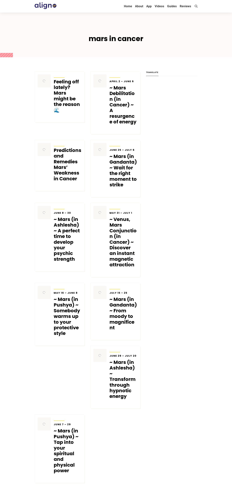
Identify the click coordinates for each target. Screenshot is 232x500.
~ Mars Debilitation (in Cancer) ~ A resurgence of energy (123, 102)
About (139, 6)
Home (128, 6)
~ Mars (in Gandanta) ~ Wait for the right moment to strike (123, 168)
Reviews (185, 6)
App (149, 6)
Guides (172, 6)
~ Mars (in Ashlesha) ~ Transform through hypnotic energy (123, 376)
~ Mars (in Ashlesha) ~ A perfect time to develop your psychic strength (68, 236)
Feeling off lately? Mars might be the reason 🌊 (67, 96)
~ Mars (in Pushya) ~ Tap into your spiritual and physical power (68, 448)
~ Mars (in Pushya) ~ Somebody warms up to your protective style (68, 313)
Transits (59, 76)
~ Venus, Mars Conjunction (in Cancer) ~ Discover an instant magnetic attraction (123, 239)
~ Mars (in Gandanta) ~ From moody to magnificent (123, 311)
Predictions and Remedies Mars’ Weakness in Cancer (67, 164)
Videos (159, 6)
